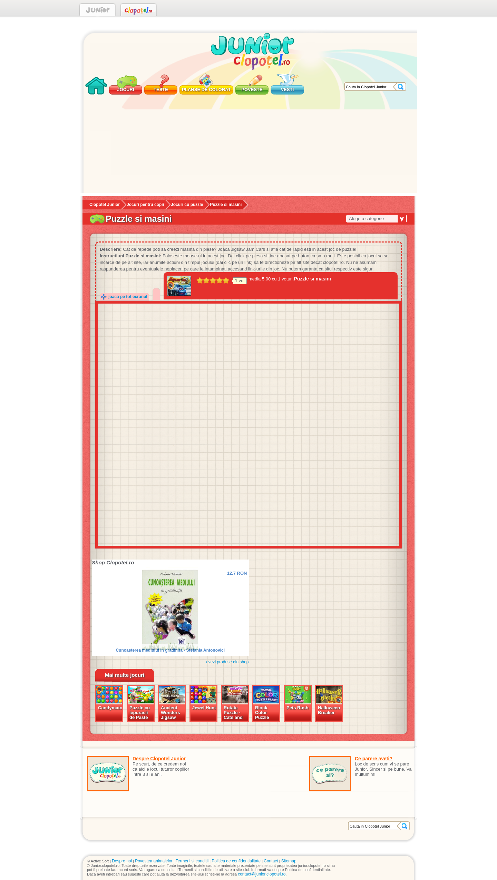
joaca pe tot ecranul (127, 296)
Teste (161, 89)
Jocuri (125, 89)
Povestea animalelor (154, 861)
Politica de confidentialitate (236, 861)
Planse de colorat (206, 89)
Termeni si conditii (192, 861)
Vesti (287, 89)
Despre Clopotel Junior (159, 758)
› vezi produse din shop (227, 662)
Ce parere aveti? (373, 758)
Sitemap (288, 861)
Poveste (251, 89)
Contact (271, 861)
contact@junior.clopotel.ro (261, 874)
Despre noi (122, 861)
